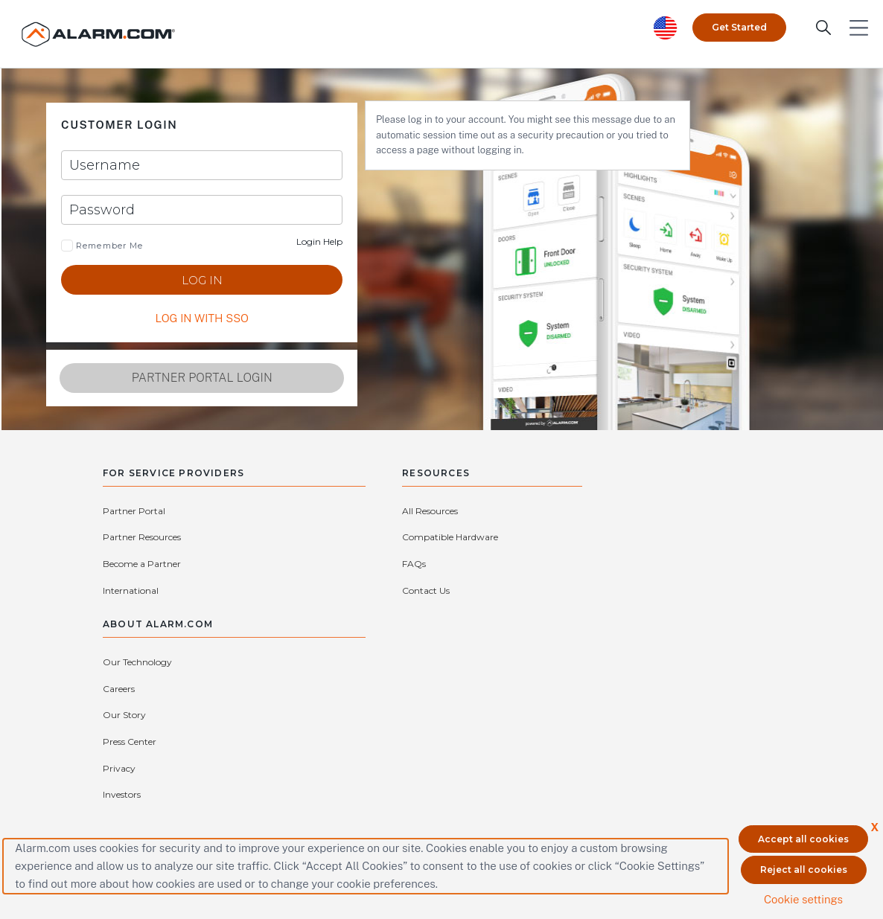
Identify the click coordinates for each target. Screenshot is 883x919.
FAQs (383, 565)
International (253, 538)
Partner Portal (134, 512)
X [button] (874, 826)
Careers (688, 512)
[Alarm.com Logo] (100, 33)
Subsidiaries (574, 591)
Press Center (699, 538)
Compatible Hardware (419, 538)
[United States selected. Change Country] (666, 26)
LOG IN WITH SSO (179, 319)
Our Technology (584, 512)
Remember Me (107, 246)
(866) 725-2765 (456, 727)
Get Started (739, 25)
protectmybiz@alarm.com (352, 727)
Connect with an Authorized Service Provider (332, 749)
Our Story (571, 538)
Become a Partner (142, 538)
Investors (691, 565)
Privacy (565, 565)
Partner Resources (265, 512)
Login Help (275, 242)
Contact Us (394, 591)
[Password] (179, 210)
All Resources (399, 512)
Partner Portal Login (178, 378)
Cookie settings (803, 898)
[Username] (179, 166)
